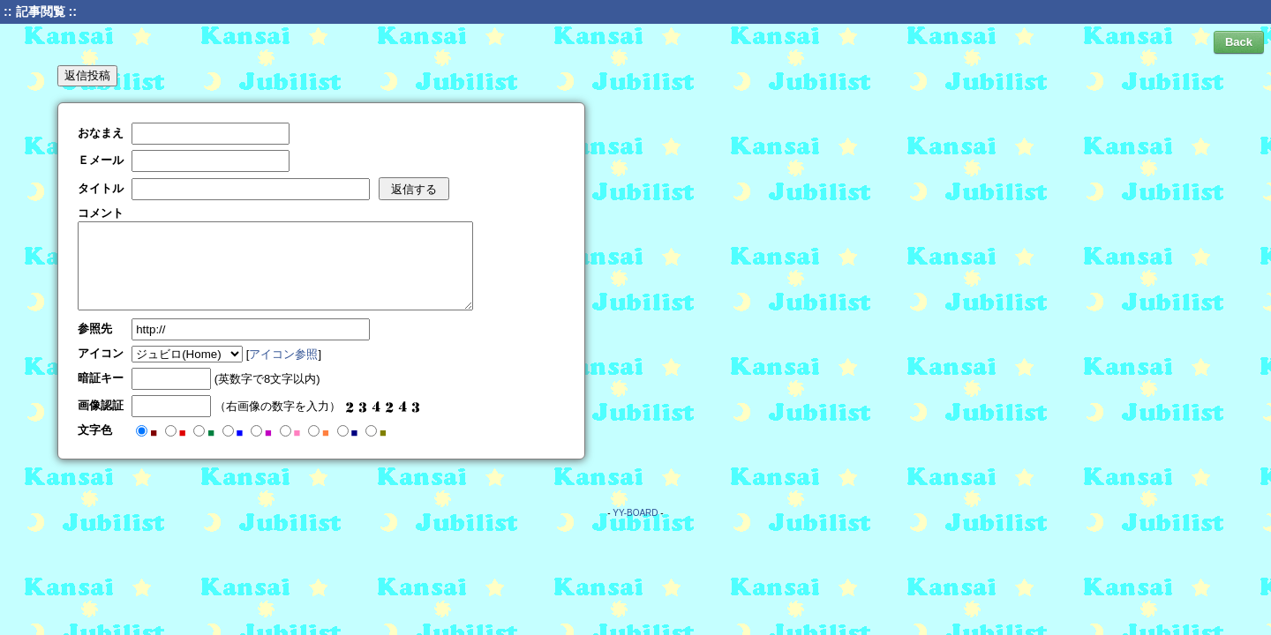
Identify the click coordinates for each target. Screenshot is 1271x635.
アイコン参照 (283, 354)
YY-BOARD (635, 513)
